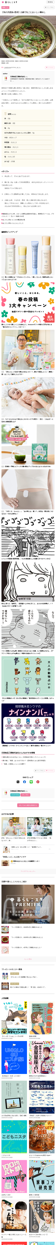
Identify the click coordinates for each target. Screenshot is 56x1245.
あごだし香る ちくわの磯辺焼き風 (14, 220)
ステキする (49, 67)
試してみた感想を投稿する (28, 805)
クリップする (49, 7)
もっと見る (28, 959)
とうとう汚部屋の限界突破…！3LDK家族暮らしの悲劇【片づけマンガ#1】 (26, 559)
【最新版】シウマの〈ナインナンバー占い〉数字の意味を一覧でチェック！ (26, 745)
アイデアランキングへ (28, 871)
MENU (50, 2)
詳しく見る (25, 794)
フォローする (15, 794)
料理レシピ (5, 7)
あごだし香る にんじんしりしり (13, 223)
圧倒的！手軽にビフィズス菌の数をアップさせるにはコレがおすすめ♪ (26, 466)
